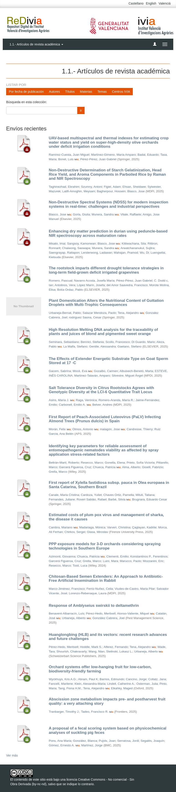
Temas (102, 91)
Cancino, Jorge (136, 679)
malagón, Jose (110, 429)
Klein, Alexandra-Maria (90, 683)
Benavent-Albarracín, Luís (66, 613)
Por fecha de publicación (26, 91)
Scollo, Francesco (118, 342)
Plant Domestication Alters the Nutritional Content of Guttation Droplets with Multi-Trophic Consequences (106, 302)
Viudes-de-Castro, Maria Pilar (135, 588)
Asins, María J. (59, 400)
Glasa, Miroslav (97, 532)
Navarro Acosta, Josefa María (94, 280)
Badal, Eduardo (148, 154)
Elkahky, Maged (122, 688)
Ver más (12, 755)
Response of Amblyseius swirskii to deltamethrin (94, 605)
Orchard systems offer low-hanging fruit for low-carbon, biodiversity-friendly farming (100, 669)
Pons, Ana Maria (60, 740)
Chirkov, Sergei (75, 532)
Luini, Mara (110, 561)
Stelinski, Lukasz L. (119, 651)
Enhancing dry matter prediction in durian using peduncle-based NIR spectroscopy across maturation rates (108, 233)
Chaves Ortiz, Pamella (118, 495)
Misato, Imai (57, 243)
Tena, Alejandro (128, 313)
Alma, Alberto (131, 467)
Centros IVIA (121, 91)
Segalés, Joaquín (152, 740)
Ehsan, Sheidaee (134, 186)
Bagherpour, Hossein (111, 191)
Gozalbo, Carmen (106, 371)
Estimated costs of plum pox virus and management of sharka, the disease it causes (106, 517)
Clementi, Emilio (117, 556)
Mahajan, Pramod (126, 252)
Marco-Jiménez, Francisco (67, 588)
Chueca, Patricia (104, 467)
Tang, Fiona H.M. (70, 688)
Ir (81, 110)
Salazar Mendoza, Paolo (99, 313)
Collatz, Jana (157, 679)
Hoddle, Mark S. (91, 647)
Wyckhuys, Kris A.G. (63, 679)
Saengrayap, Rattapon (64, 252)
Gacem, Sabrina (60, 371)
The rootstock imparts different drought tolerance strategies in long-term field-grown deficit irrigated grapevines (106, 270)
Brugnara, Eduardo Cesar (149, 499)
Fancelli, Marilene (61, 683)
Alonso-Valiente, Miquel (133, 613)
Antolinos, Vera (65, 285)
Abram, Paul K (88, 679)
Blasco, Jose (136, 191)
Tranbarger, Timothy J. (64, 711)
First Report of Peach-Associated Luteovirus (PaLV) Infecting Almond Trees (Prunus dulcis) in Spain (105, 419)
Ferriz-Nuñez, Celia (99, 588)
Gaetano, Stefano (129, 346)
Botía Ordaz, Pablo (70, 289)
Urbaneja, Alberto (74, 618)
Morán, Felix (57, 429)
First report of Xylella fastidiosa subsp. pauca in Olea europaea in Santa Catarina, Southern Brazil (109, 484)
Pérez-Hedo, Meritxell (101, 613)
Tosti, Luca (80, 565)
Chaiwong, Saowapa (76, 248)
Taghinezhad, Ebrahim (64, 186)
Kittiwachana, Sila (134, 243)
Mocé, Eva (80, 371)
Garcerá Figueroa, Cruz (75, 467)
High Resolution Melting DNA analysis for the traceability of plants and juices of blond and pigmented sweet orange (103, 331)
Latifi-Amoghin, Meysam (78, 191)
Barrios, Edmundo (112, 679)
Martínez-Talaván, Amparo (92, 375)
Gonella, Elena (115, 462)
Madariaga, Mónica (92, 527)
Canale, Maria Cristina (64, 495)
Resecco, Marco (92, 462)
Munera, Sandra (103, 214)
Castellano (135, 3)
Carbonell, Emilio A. (72, 404)
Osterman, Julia (147, 683)
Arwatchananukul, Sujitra (137, 248)
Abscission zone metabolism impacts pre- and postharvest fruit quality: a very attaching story (107, 701)
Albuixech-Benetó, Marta (136, 371)
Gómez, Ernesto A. (62, 745)
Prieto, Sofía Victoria (141, 462)
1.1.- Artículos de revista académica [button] (36, 44)
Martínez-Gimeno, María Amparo (113, 154)
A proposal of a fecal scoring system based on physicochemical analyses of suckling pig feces (107, 730)
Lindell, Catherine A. (121, 683)
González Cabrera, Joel (108, 618)
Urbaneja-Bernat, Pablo (65, 313)
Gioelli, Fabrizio (152, 467)
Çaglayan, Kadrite (144, 527)
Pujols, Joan (107, 740)
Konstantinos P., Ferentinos (149, 556)
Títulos (70, 91)
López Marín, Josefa (91, 285)
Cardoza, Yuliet (91, 495)
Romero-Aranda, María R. (116, 400)
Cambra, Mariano (61, 527)
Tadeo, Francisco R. (94, 711)
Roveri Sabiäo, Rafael (91, 499)
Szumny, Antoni (91, 186)
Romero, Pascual (61, 280)
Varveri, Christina (119, 527)
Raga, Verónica (86, 400)
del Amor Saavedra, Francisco (127, 285)
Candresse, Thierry (140, 429)
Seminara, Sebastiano (64, 342)
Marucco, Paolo (130, 561)
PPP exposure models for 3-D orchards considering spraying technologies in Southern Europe (105, 546)
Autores (54, 91)
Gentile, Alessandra (102, 346)
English (151, 3)
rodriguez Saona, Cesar (85, 317)
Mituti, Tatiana (145, 495)
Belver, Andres (102, 404)
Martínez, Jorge (92, 745)
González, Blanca (85, 740)
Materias (86, 91)
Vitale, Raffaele (130, 214)
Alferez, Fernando (115, 647)
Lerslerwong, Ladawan (96, 252)
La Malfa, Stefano (75, 346)
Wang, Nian (96, 651)
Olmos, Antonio (82, 429)
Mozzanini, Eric (153, 561)
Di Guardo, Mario (143, 342)
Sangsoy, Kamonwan (81, 243)
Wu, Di (144, 252)
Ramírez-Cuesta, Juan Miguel (69, 154)
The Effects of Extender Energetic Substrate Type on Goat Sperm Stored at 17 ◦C (108, 361)
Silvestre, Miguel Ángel (127, 375)
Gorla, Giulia (81, 214)
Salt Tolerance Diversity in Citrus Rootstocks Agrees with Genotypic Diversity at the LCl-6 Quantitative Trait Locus (101, 390)
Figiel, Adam (112, 186)
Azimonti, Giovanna (62, 556)
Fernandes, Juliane (62, 499)
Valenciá (164, 3)
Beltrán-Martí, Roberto (64, 462)
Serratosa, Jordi (128, 740)
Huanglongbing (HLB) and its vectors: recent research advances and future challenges (108, 636)
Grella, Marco (58, 471)
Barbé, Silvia (117, 499)
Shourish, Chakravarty (71, 651)
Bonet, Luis (66, 159)
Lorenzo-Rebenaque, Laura (87, 593)
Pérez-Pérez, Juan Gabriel (98, 159)
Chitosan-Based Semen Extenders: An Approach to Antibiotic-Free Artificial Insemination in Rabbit (106, 578)
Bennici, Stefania (92, 342)
